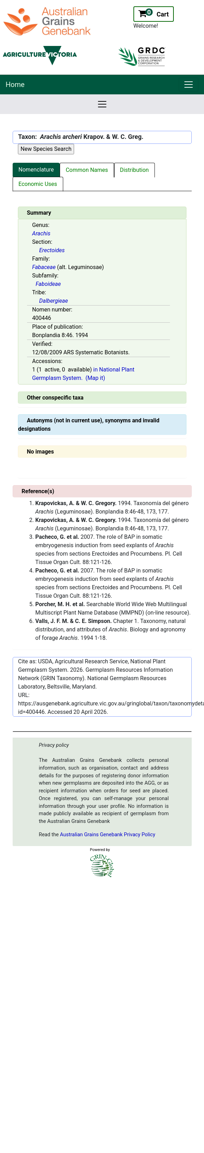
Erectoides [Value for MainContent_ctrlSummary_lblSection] (52, 250)
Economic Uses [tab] (38, 184)
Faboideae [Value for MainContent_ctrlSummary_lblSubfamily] (48, 284)
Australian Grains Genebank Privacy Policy (107, 835)
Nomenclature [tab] (36, 169)
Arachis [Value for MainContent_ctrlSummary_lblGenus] (41, 233)
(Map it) (95, 378)
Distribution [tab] (134, 170)
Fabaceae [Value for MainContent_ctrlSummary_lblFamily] (44, 267)
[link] (188, 85)
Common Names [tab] (87, 170)
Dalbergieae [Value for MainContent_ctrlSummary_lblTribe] (53, 300)
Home (15, 84)
